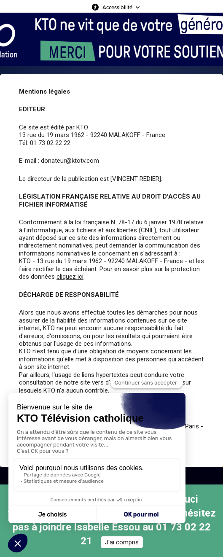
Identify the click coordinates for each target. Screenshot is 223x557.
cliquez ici (69, 276)
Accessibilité (117, 7)
